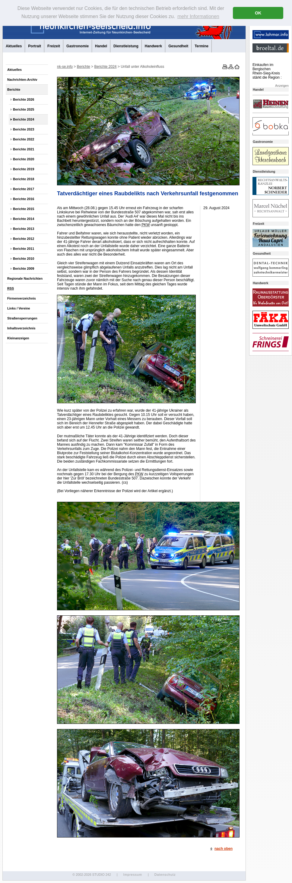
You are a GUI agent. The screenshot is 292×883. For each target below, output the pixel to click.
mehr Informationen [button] (198, 16)
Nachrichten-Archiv (22, 79)
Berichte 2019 (23, 169)
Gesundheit (178, 46)
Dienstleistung (125, 46)
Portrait (34, 46)
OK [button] (258, 13)
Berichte (13, 89)
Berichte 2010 (23, 258)
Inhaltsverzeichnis (21, 328)
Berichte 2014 (23, 219)
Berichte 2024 (23, 119)
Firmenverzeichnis (21, 298)
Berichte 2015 (23, 209)
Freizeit (53, 46)
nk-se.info (65, 66)
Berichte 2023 (23, 129)
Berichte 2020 (23, 159)
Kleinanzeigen (18, 338)
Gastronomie (77, 46)
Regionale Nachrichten (25, 278)
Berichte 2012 (23, 238)
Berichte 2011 (23, 248)
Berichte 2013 (23, 229)
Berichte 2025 (23, 109)
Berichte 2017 (23, 189)
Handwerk (153, 46)
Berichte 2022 (23, 139)
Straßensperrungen (22, 318)
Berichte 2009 (23, 268)
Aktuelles (14, 46)
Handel (101, 46)
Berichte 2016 (23, 199)
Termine (201, 46)
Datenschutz (165, 874)
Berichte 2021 (23, 149)
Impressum (132, 874)
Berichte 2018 (23, 179)
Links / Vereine (18, 308)
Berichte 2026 (23, 99)
